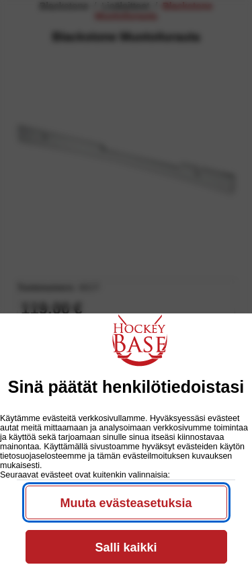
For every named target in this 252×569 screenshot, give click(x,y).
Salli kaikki (126, 547)
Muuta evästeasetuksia (126, 503)
